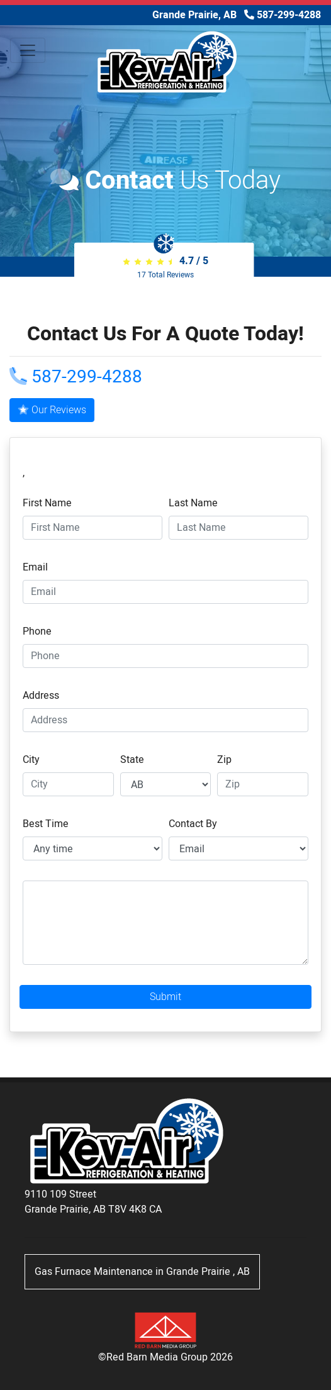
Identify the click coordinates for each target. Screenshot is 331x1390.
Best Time (46, 823)
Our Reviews (52, 410)
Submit (165, 996)
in (142, 1271)
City (31, 759)
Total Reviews (165, 275)
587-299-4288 (75, 377)
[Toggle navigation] (27, 50)
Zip (224, 759)
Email (35, 567)
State (132, 759)
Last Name (193, 503)
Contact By (193, 823)
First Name (47, 503)
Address (41, 695)
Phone (37, 631)
